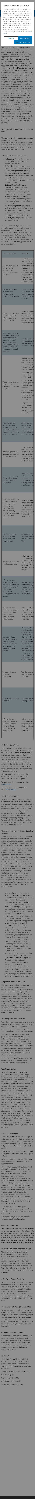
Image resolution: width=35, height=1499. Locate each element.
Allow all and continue (23, 42)
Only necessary (25, 38)
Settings (11, 38)
